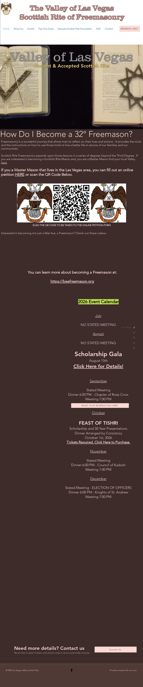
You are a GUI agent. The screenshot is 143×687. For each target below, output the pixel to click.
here (4, 162)
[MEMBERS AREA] (129, 29)
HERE (19, 174)
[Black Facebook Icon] (71, 670)
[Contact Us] (116, 649)
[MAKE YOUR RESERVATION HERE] (100, 405)
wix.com (133, 670)
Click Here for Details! (98, 366)
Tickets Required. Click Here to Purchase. (98, 442)
